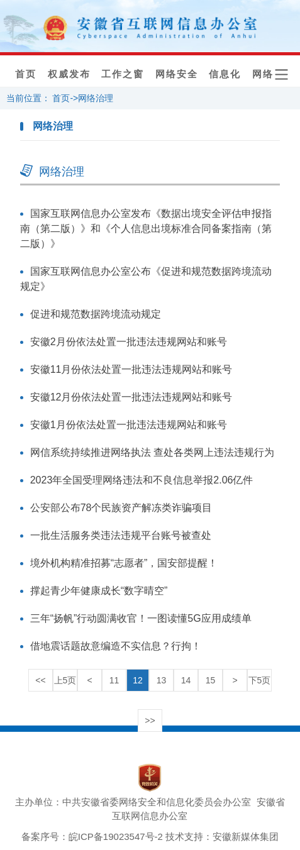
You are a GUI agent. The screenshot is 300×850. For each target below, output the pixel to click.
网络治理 (95, 98)
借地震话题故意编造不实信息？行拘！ (115, 646)
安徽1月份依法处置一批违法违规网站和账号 (128, 424)
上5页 (65, 680)
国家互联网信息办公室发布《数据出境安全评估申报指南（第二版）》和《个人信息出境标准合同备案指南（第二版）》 (146, 228)
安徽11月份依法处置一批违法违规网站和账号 (131, 369)
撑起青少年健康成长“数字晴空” (99, 590)
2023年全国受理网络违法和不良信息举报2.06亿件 (141, 480)
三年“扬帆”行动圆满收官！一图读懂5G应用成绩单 (141, 618)
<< (40, 680)
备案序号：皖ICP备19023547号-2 (92, 836)
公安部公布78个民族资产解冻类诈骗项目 (121, 507)
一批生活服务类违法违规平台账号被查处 (120, 535)
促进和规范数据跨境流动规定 (95, 314)
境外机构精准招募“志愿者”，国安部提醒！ (124, 563)
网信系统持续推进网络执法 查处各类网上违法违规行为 (152, 452)
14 (186, 680)
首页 (25, 74)
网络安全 (176, 74)
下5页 (259, 680)
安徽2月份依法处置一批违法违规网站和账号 (128, 341)
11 (114, 680)
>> (150, 720)
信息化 (225, 74)
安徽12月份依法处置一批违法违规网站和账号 (131, 397)
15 (211, 680)
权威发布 (69, 74)
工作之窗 (122, 74)
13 (162, 680)
